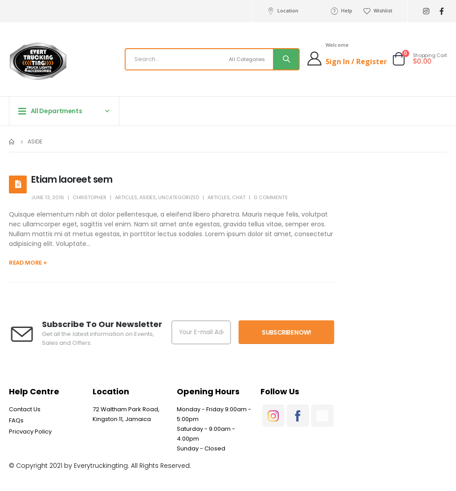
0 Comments (271, 197)
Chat (238, 197)
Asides (147, 197)
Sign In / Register (356, 61)
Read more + (28, 262)
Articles (126, 197)
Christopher (89, 197)
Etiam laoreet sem (71, 179)
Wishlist (377, 11)
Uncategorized (178, 197)
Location (282, 11)
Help (341, 11)
